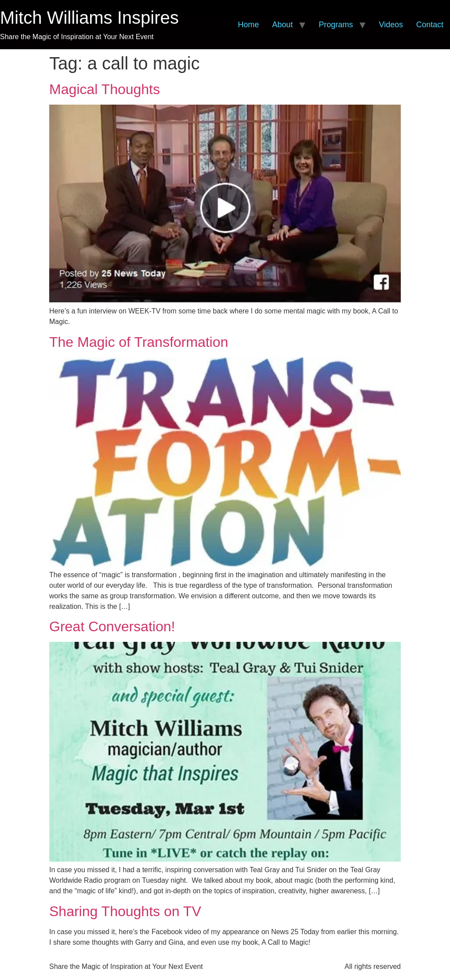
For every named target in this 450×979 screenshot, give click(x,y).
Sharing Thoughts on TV (125, 911)
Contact (429, 24)
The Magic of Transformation (138, 342)
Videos (391, 24)
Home (248, 24)
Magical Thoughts (104, 89)
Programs (336, 24)
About (282, 24)
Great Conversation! (112, 626)
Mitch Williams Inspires (89, 17)
